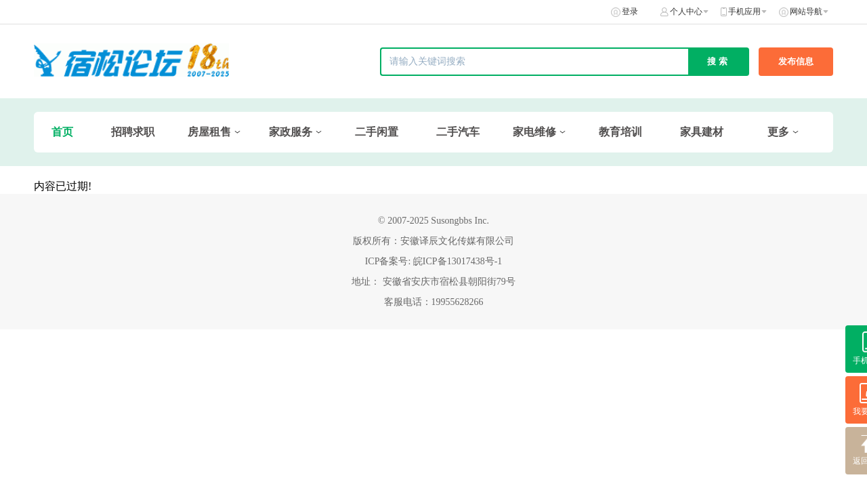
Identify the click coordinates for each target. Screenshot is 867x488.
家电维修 (534, 132)
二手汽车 (458, 132)
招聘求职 (132, 132)
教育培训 (620, 132)
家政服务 (290, 132)
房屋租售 (209, 132)
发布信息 (795, 61)
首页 (62, 132)
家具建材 (701, 132)
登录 (630, 11)
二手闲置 (376, 132)
